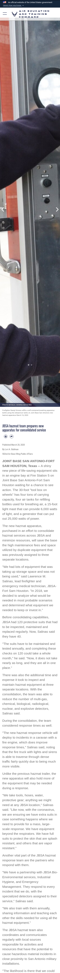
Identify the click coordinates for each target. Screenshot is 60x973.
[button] (13, 5)
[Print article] (5, 436)
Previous (3, 210)
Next (57, 210)
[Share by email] (11, 436)
